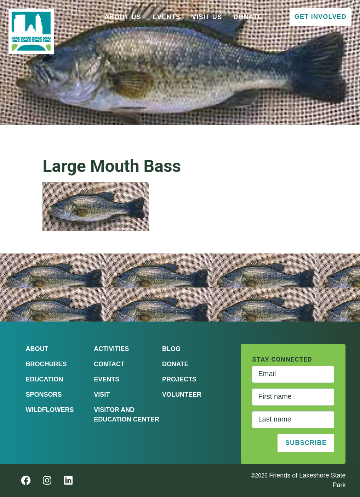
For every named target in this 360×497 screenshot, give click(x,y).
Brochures (46, 364)
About (37, 348)
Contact (109, 364)
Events (167, 17)
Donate (247, 17)
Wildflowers (50, 409)
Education (44, 379)
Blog (171, 348)
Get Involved (321, 16)
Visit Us (207, 17)
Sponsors (44, 394)
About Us (122, 17)
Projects (179, 379)
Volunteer (181, 394)
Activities (111, 348)
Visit (102, 394)
